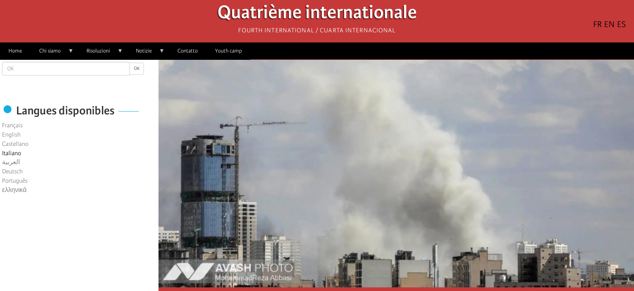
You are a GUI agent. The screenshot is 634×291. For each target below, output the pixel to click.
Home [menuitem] (15, 51)
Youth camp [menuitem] (228, 51)
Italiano (11, 153)
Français (12, 125)
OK (136, 68)
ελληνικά (14, 190)
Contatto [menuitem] (188, 51)
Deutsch (12, 171)
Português (14, 180)
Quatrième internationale (317, 14)
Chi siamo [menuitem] (52, 53)
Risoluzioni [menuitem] (100, 53)
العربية (11, 162)
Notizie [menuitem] (146, 53)
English (11, 134)
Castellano (15, 144)
